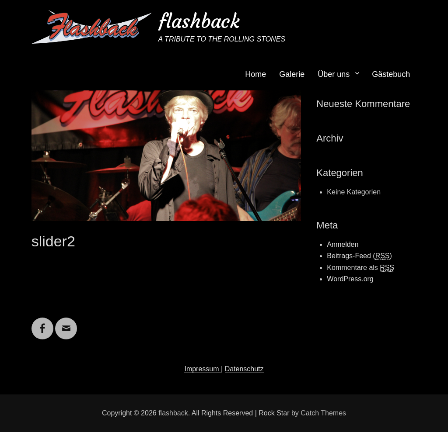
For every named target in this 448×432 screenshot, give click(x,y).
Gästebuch (391, 74)
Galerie (291, 74)
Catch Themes (323, 413)
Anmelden (342, 244)
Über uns (334, 74)
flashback (199, 21)
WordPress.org (350, 279)
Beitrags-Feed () (359, 256)
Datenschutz (244, 369)
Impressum (202, 369)
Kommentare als (360, 268)
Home (255, 74)
